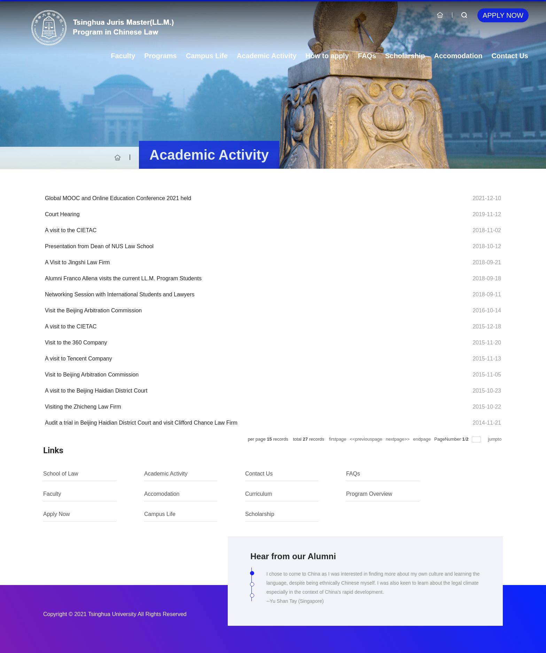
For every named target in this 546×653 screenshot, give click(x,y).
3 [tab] (253, 597)
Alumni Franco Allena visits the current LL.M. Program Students (123, 278)
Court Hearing (62, 214)
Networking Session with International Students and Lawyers (120, 294)
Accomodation (458, 56)
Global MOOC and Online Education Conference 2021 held (118, 198)
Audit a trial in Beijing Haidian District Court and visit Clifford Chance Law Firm (141, 423)
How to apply (327, 56)
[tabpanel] (373, 591)
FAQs (367, 56)
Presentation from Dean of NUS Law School (99, 246)
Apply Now (503, 15)
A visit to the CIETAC (70, 230)
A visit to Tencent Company (78, 359)
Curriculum (258, 494)
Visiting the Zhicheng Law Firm (83, 407)
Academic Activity (267, 56)
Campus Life (207, 56)
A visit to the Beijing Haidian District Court (96, 391)
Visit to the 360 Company (76, 343)
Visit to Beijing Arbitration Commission (92, 375)
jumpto (495, 439)
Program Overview (369, 494)
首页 (118, 158)
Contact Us (509, 56)
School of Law (60, 474)
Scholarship (405, 56)
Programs (160, 56)
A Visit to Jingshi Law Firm (77, 262)
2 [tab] (253, 586)
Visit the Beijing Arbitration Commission (93, 310)
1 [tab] (253, 574)
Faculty (123, 56)
